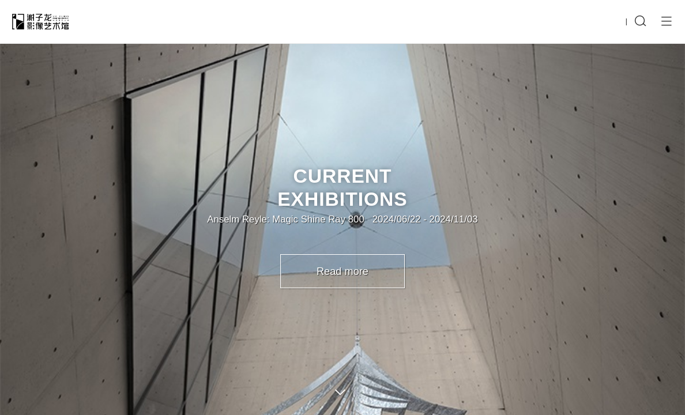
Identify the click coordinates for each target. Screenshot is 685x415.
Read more (342, 271)
